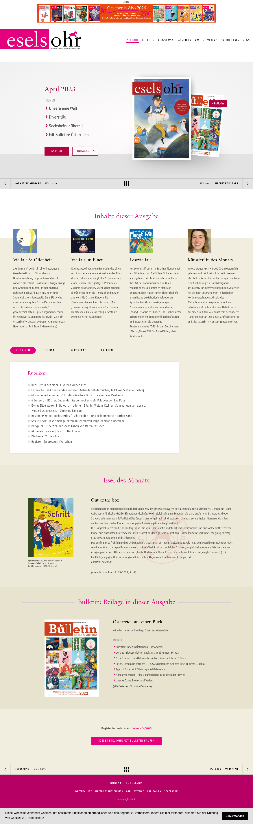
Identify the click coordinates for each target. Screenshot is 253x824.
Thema (49, 350)
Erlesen (107, 350)
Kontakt (116, 783)
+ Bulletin (218, 103)
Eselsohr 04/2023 (142, 728)
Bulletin (148, 40)
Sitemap (139, 791)
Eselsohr (132, 40)
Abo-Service (166, 40)
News (246, 40)
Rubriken (23, 350)
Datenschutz (83, 791)
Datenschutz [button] (35, 817)
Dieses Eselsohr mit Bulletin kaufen (126, 740)
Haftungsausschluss (109, 791)
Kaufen (56, 151)
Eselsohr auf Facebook (162, 791)
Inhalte (86, 151)
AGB (128, 791)
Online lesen (230, 40)
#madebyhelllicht (126, 799)
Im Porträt (77, 350)
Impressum (134, 783)
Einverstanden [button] (235, 815)
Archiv (199, 40)
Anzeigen (184, 40)
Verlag (212, 40)
